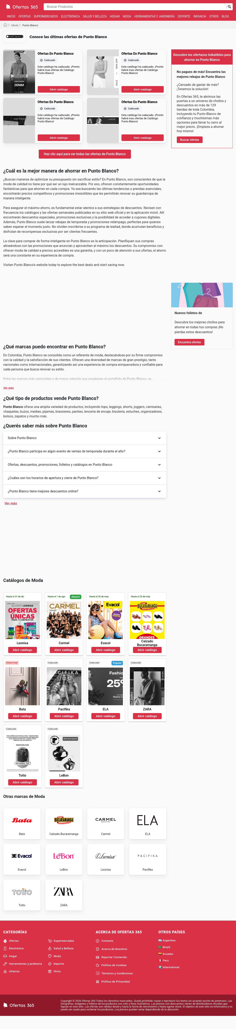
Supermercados (46, 16)
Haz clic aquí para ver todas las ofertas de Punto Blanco (85, 216)
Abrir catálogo (59, 151)
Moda (127, 16)
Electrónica (70, 16)
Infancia (200, 16)
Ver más (8, 512)
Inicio (11, 16)
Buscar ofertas (189, 139)
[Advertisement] (84, 75)
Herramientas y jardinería (154, 16)
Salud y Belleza (95, 16)
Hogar (115, 16)
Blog (225, 16)
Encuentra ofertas (189, 342)
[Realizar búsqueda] (229, 6)
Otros (213, 16)
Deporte (184, 16)
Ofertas (25, 16)
